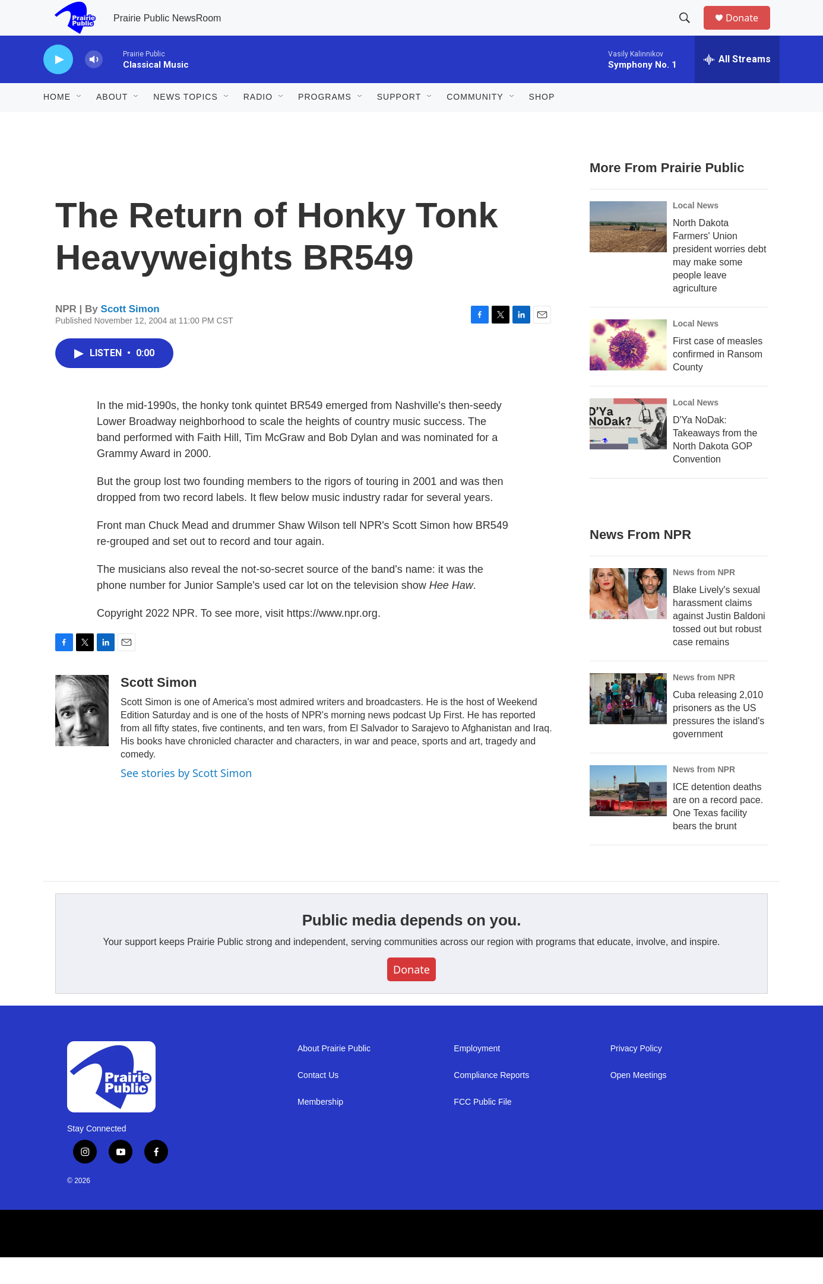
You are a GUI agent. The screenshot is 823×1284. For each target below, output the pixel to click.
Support (399, 123)
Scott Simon (130, 335)
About (112, 123)
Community (475, 123)
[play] (58, 86)
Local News (695, 232)
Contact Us (317, 1102)
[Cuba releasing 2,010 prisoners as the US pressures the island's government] (628, 725)
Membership (320, 1128)
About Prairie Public (334, 1075)
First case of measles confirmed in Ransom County (717, 381)
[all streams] (737, 86)
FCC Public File (482, 1128)
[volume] (94, 86)
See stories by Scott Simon (186, 799)
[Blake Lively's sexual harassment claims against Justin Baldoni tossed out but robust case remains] (628, 620)
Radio (258, 123)
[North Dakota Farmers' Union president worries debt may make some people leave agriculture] (628, 253)
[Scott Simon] (82, 737)
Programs (325, 123)
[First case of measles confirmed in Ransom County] (628, 371)
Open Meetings (638, 1102)
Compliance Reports (491, 1102)
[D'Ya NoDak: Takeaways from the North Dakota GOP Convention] (628, 450)
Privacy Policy (636, 1075)
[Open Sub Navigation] (79, 123)
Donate (749, 31)
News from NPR (704, 599)
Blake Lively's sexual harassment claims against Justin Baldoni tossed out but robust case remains (719, 642)
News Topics (185, 123)
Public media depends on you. (411, 947)
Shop (542, 123)
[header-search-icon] (690, 31)
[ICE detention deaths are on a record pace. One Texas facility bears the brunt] (628, 817)
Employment (477, 1075)
